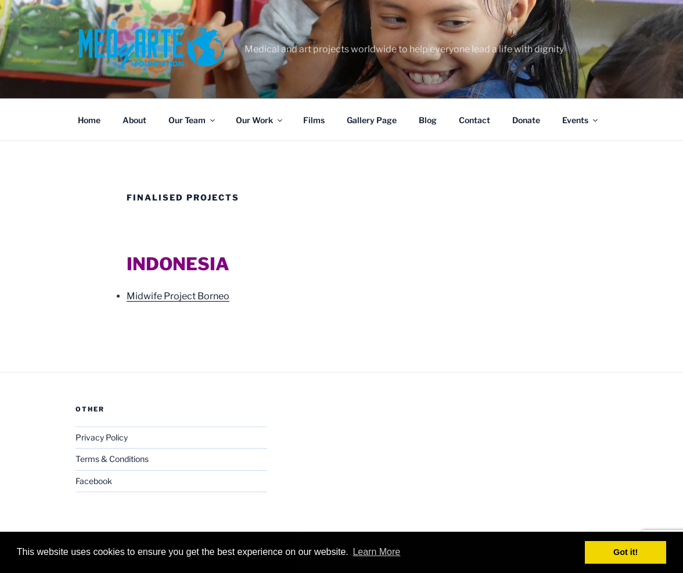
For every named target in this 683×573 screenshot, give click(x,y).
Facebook (94, 481)
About (134, 120)
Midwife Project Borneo (178, 296)
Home (89, 120)
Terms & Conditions (112, 459)
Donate (526, 120)
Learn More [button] (376, 552)
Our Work (260, 120)
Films (314, 120)
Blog (428, 120)
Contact (474, 120)
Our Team (192, 120)
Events (580, 120)
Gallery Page (372, 120)
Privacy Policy (102, 437)
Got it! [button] (625, 552)
